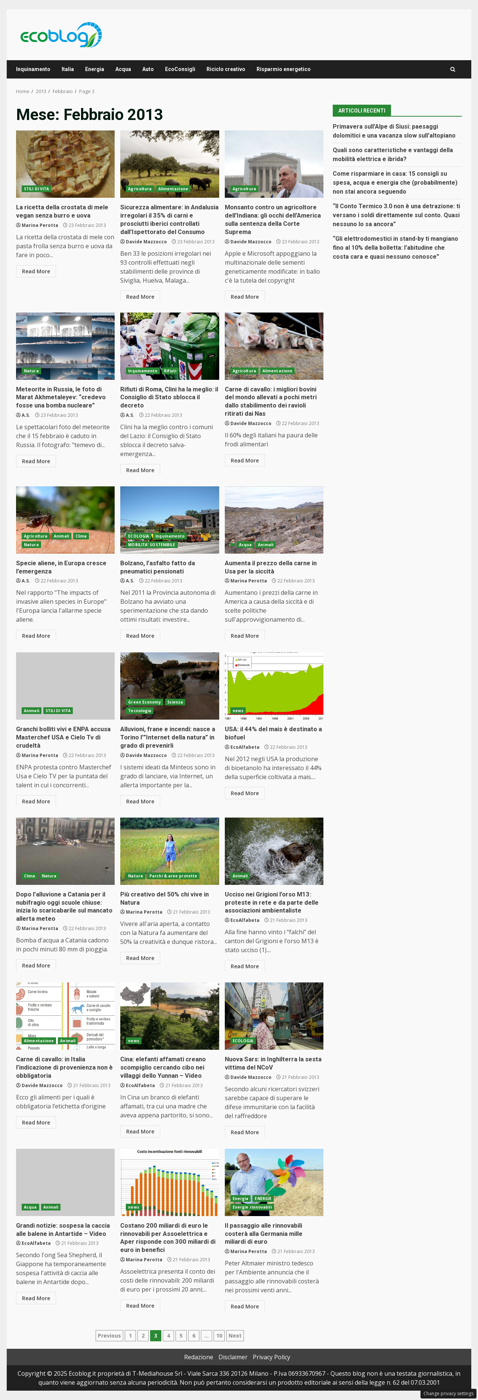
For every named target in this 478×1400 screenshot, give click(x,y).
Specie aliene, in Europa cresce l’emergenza (65, 520)
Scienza (175, 702)
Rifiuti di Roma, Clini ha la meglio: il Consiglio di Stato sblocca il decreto (169, 346)
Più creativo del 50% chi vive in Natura (169, 851)
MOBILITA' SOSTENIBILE (151, 544)
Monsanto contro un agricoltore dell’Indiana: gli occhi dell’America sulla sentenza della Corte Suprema (274, 164)
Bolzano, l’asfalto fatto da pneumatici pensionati (169, 520)
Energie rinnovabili (252, 1207)
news (238, 710)
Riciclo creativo (226, 69)
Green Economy (144, 702)
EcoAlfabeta (245, 746)
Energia (94, 69)
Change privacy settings (448, 1393)
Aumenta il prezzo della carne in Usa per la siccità (274, 520)
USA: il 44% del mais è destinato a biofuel (274, 686)
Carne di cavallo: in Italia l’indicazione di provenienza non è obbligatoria (65, 1016)
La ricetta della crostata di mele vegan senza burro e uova (65, 164)
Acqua (123, 69)
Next (235, 1335)
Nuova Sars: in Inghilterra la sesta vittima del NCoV (274, 1016)
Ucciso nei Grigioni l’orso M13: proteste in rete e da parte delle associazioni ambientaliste (274, 851)
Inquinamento (33, 69)
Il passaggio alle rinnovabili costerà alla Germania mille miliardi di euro (274, 1182)
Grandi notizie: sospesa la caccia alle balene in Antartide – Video (65, 1182)
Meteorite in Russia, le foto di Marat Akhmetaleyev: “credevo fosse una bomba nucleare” (65, 346)
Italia (68, 69)
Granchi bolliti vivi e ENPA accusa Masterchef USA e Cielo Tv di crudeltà (65, 686)
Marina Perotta (40, 224)
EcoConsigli (180, 69)
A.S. (26, 414)
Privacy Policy (271, 1357)
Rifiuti (170, 370)
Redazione (198, 1357)
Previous (109, 1335)
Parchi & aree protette (173, 876)
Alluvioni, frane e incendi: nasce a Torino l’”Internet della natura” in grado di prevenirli (169, 686)
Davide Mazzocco (146, 240)
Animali (61, 536)
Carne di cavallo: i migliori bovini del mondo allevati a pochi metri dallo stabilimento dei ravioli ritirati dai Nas (274, 346)
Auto (148, 69)
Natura (31, 370)
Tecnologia (139, 710)
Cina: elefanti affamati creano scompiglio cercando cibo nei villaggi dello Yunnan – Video (169, 1016)
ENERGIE (263, 1198)
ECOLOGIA (138, 536)
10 (219, 1335)
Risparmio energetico (284, 69)
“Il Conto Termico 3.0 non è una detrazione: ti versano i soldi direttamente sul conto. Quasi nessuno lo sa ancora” (396, 215)
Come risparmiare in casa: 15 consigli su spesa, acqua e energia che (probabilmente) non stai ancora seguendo (395, 182)
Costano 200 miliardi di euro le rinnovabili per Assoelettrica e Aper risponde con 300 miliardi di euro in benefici (169, 1182)
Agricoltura (140, 188)
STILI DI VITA (36, 188)
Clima (81, 536)
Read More (36, 270)
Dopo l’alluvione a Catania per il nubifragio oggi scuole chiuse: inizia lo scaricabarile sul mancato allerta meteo (65, 851)
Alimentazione (173, 188)
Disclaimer (233, 1357)
